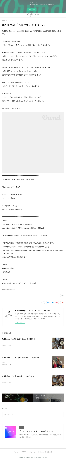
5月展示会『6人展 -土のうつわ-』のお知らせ (18, 339)
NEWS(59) (12, 289)
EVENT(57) (5, 289)
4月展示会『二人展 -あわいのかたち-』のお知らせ (20, 358)
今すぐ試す (32, 9)
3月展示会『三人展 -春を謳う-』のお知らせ (18, 377)
